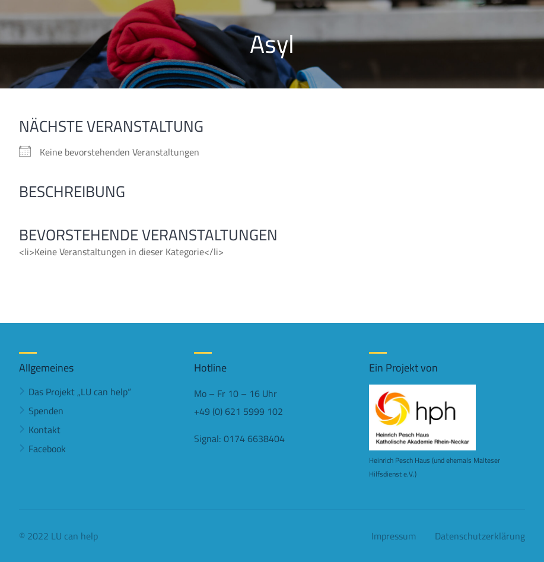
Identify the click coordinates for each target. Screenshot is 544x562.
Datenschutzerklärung (480, 536)
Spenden (45, 411)
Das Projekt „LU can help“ (79, 392)
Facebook (47, 449)
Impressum (393, 536)
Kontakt (44, 430)
